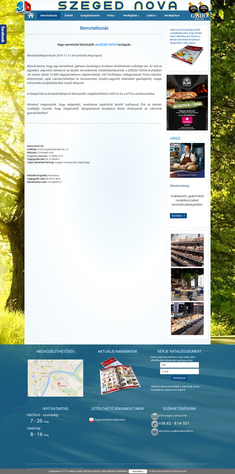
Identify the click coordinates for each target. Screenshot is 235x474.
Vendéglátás (131, 16)
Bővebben (178, 215)
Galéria (152, 16)
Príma (111, 16)
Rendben (138, 471)
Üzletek (68, 15)
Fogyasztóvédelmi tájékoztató (107, 419)
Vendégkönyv (172, 15)
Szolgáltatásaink (90, 15)
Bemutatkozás (48, 15)
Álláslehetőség (179, 185)
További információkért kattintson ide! (167, 471)
